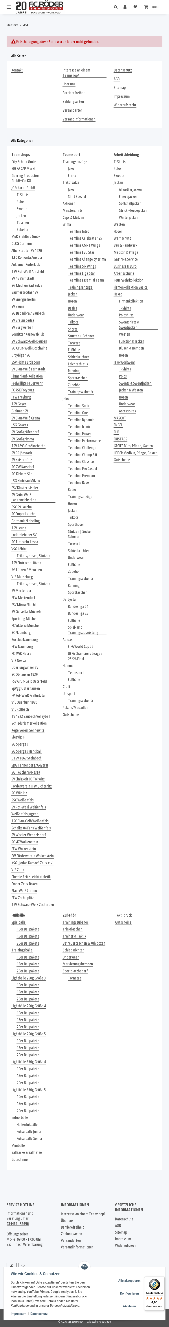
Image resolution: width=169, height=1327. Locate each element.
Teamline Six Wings (82, 266)
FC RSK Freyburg (22, 390)
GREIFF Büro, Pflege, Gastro (133, 445)
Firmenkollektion (131, 301)
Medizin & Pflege (126, 252)
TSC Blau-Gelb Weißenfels (30, 820)
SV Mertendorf (22, 590)
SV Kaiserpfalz (21, 459)
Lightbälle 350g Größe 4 (28, 1061)
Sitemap (120, 87)
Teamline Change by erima (87, 259)
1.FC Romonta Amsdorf (27, 257)
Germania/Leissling (25, 520)
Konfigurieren (129, 1293)
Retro (72, 489)
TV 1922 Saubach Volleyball (30, 716)
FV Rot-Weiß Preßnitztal (28, 695)
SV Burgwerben (22, 327)
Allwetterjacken (130, 189)
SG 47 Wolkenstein (24, 841)
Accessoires (127, 411)
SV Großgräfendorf (25, 431)
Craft (66, 686)
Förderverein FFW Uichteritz (31, 786)
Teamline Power (79, 433)
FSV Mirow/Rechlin (24, 604)
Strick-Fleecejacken (133, 210)
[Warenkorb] (151, 7)
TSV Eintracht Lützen (26, 562)
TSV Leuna (18, 527)
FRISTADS (120, 439)
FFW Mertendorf (23, 597)
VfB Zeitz (17, 869)
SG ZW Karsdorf (22, 466)
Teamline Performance (84, 440)
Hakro (118, 294)
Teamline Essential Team (86, 280)
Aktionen (69, 203)
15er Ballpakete (28, 936)
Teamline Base (78, 482)
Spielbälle (18, 922)
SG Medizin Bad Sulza (26, 285)
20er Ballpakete (28, 943)
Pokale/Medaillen (75, 707)
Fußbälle (74, 349)
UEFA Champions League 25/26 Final (85, 656)
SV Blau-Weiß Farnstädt (28, 369)
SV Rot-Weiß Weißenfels (28, 807)
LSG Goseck (19, 424)
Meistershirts (73, 210)
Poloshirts (126, 315)
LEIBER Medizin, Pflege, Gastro (135, 452)
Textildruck (123, 915)
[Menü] (162, 1279)
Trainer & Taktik (74, 936)
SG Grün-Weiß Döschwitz (29, 348)
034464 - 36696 (18, 1223)
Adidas (68, 639)
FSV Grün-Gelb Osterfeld (29, 681)
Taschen (23, 222)
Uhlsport (69, 693)
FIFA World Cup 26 (80, 646)
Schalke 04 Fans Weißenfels (31, 828)
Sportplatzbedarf (75, 971)
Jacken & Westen (131, 390)
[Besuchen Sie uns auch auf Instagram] (23, 1267)
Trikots (73, 322)
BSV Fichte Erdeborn (25, 362)
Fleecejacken (128, 196)
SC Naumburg (21, 632)
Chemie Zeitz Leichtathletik (31, 876)
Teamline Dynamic (81, 419)
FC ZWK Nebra (21, 653)
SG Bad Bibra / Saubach (28, 313)
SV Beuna (17, 306)
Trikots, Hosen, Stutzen (33, 555)
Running (74, 370)
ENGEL (118, 424)
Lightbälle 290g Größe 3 (28, 978)
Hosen (72, 301)
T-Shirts (23, 194)
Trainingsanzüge (75, 161)
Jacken (21, 215)
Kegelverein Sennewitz (27, 730)
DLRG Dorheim (21, 243)
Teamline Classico (81, 461)
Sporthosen (76, 524)
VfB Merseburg (22, 576)
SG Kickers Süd (22, 473)
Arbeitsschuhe (124, 273)
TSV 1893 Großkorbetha (28, 445)
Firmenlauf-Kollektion (27, 376)
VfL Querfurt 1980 (24, 702)
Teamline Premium (81, 475)
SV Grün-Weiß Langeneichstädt (23, 497)
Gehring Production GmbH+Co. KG (25, 178)
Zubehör (23, 229)
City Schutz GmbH (24, 161)
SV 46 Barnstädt (22, 278)
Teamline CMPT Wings (84, 245)
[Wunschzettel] (135, 7)
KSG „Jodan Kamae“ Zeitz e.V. (32, 862)
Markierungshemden (78, 963)
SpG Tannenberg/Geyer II (29, 765)
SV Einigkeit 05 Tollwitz (28, 779)
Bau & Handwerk (125, 245)
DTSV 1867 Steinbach (26, 758)
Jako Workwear (124, 362)
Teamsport (76, 672)
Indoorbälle (19, 1117)
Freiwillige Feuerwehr (27, 383)
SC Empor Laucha (23, 513)
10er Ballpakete (28, 929)
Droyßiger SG (20, 355)
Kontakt (17, 70)
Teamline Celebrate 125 (85, 238)
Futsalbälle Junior (29, 1131)
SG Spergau (19, 744)
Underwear (76, 315)
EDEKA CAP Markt (23, 168)
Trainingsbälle (21, 950)
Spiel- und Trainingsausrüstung (83, 630)
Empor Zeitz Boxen (24, 883)
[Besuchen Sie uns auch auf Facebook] (12, 1267)
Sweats (22, 208)
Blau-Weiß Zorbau (24, 890)
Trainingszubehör (81, 391)
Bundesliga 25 (78, 613)
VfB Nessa (18, 660)
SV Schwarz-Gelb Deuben (29, 341)
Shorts (72, 329)
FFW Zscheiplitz (22, 897)
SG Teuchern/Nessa (25, 772)
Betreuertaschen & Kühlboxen (84, 943)
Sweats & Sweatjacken (135, 383)
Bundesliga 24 (78, 606)
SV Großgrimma (22, 439)
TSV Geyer (18, 403)
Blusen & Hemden (131, 348)
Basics (72, 308)
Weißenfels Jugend (25, 813)
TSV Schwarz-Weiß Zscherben (32, 904)
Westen (119, 224)
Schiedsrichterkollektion (29, 723)
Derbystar (70, 599)
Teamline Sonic (79, 405)
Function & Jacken (131, 341)
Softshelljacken (130, 203)
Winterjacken (128, 217)
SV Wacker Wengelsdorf (28, 834)
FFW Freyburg (21, 397)
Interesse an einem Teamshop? (76, 73)
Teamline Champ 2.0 (82, 454)
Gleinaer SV (19, 411)
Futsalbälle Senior (29, 1138)
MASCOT (120, 418)
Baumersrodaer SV (24, 292)
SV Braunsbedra (22, 320)
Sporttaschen (77, 377)
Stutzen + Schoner (81, 335)
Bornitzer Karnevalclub (27, 334)
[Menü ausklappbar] (9, 7)
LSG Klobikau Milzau (25, 480)
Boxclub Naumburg (24, 639)
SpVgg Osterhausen (25, 688)
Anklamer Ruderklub (25, 264)
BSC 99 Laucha (21, 506)
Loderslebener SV (24, 534)
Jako (71, 168)
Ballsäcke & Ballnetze (26, 1152)
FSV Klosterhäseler (24, 487)
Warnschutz (122, 238)
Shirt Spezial (77, 196)
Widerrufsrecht (125, 104)
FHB (116, 431)
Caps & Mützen (73, 217)
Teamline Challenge (82, 447)
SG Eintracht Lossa (24, 541)
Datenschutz (39, 1314)
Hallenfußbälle (27, 1124)
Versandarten (73, 110)
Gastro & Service (126, 259)
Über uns (69, 83)
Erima (72, 175)
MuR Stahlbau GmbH (25, 236)
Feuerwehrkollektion (128, 280)
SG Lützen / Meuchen (26, 569)
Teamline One (78, 412)
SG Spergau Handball (26, 751)
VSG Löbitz (19, 548)
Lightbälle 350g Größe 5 (28, 1089)
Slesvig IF (18, 737)
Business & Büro (125, 266)
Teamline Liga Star (81, 273)
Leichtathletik (78, 364)
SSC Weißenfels (22, 800)
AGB (116, 78)
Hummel (68, 665)
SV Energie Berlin (23, 299)
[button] (117, 7)
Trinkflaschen (72, 929)
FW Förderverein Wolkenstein (32, 855)
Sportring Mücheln (24, 618)
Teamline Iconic (79, 426)
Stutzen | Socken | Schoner (81, 534)
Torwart (74, 343)
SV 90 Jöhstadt (21, 452)
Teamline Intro (78, 231)
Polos (20, 201)
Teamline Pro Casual (82, 468)
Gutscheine (71, 714)
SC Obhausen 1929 (24, 674)
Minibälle (18, 1145)
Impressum (18, 1314)
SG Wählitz (19, 792)
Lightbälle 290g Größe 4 (28, 1005)
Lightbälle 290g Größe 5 (28, 1033)
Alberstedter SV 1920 (26, 250)
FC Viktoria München (25, 625)
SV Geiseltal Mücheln (26, 611)
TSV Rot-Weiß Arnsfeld (27, 271)
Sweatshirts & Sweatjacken (129, 325)
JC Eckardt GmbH (23, 187)
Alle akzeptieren (129, 1280)
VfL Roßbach (20, 709)
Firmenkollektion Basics (130, 287)
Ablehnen (129, 1306)
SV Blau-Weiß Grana (25, 418)
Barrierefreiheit (74, 92)
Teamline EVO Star (81, 252)
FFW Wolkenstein (23, 848)
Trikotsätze (71, 182)
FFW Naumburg (22, 646)
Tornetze (74, 978)
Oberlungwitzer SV (24, 667)
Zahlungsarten (73, 101)
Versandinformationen (79, 119)
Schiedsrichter (78, 356)
